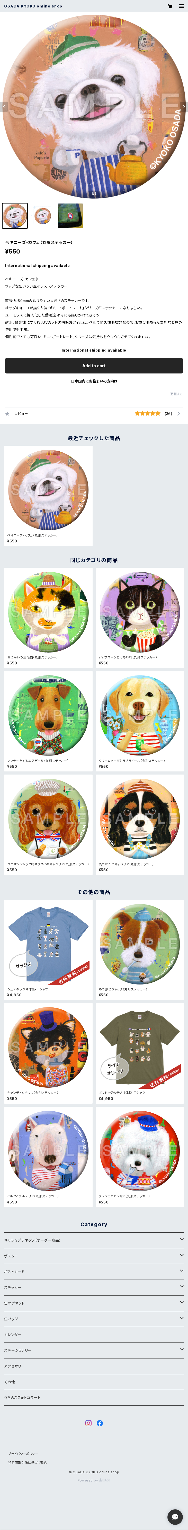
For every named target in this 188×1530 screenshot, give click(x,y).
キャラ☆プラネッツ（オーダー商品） (32, 1240)
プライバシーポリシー (23, 1454)
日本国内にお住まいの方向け (94, 381)
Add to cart (94, 365)
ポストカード (14, 1271)
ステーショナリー (18, 1350)
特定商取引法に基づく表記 (27, 1462)
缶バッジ (11, 1319)
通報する (176, 394)
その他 (9, 1382)
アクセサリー (14, 1366)
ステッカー (13, 1287)
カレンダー (13, 1334)
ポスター (11, 1256)
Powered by (94, 1480)
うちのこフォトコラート (22, 1397)
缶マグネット (14, 1303)
